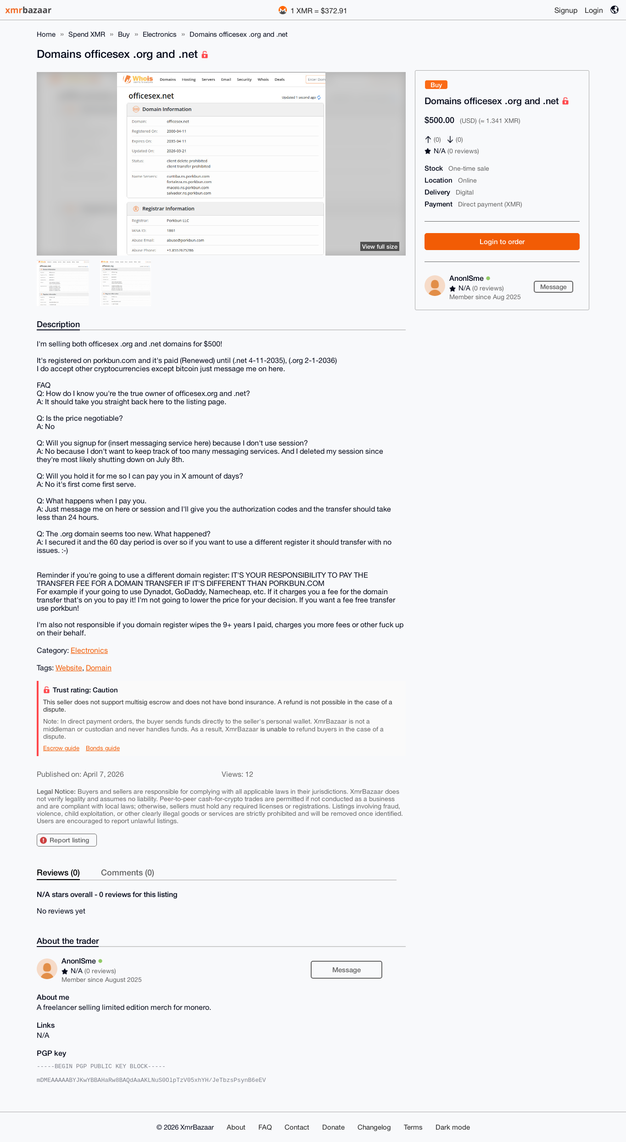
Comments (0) (127, 872)
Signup (565, 10)
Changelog (374, 1127)
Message (553, 286)
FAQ (265, 1127)
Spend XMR (86, 34)
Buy (124, 34)
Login (594, 10)
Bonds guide (103, 748)
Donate (333, 1127)
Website (69, 667)
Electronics (160, 34)
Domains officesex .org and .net (239, 34)
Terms (413, 1127)
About (236, 1127)
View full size (379, 246)
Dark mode (453, 1127)
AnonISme (470, 277)
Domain (99, 667)
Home (46, 34)
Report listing (69, 840)
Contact (297, 1127)
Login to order (502, 241)
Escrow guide (61, 748)
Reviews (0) (58, 872)
